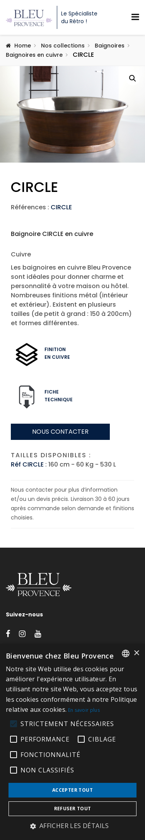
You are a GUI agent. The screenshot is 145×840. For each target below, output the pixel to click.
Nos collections (63, 45)
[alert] (72, 742)
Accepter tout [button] (72, 790)
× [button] (136, 653)
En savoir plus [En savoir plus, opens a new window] (84, 710)
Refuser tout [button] (72, 808)
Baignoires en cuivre (34, 55)
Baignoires (110, 45)
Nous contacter (60, 460)
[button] (133, 78)
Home (22, 45)
